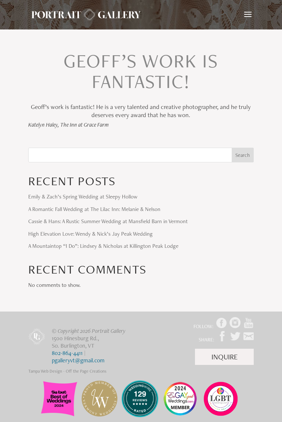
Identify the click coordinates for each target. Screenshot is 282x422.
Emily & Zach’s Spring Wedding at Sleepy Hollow (82, 196)
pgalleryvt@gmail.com (78, 360)
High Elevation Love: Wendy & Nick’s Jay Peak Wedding (90, 234)
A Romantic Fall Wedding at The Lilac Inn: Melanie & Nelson (94, 209)
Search (242, 155)
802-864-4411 (67, 353)
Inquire (225, 357)
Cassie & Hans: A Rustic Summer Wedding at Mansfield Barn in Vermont (108, 221)
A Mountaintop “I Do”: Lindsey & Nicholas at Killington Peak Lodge (103, 246)
